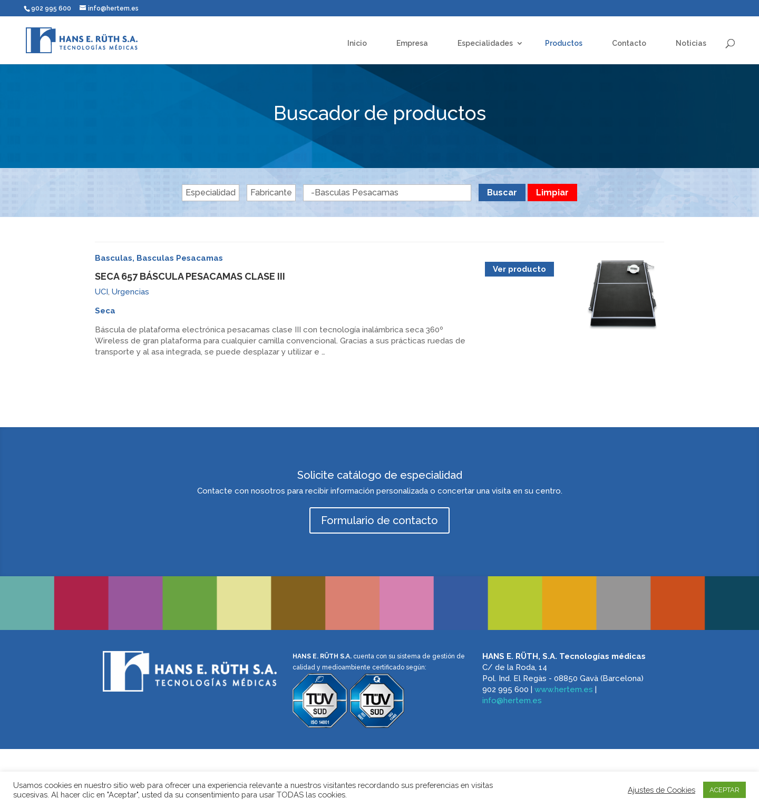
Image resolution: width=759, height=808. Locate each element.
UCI (101, 292)
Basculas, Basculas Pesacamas (159, 258)
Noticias (691, 43)
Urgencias (130, 292)
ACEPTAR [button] (724, 790)
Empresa (412, 43)
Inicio (357, 43)
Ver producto (519, 269)
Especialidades (485, 43)
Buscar (502, 193)
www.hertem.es (563, 689)
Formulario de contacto (379, 520)
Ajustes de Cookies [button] (661, 789)
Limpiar (552, 193)
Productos (563, 43)
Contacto (629, 43)
